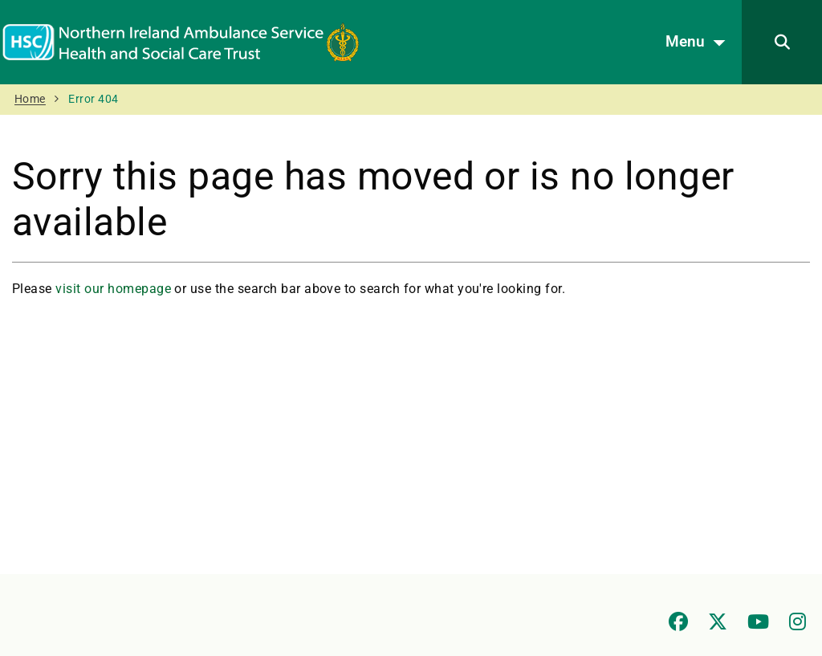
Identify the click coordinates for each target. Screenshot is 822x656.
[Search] (782, 42)
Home (30, 99)
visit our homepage (113, 288)
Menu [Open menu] (699, 42)
